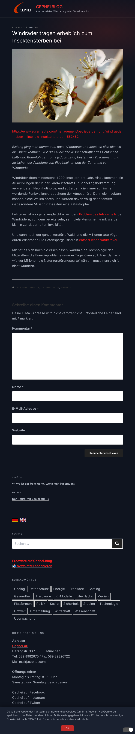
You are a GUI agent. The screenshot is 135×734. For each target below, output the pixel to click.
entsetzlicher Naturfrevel (98, 240)
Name (18, 387)
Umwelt (66, 287)
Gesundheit (23, 596)
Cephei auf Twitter (26, 703)
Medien (103, 596)
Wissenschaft (85, 611)
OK (67, 728)
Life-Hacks (85, 596)
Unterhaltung (40, 611)
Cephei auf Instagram (28, 697)
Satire (54, 604)
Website (18, 430)
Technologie (50, 287)
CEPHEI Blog (49, 6)
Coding (19, 589)
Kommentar (22, 328)
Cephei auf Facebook (28, 692)
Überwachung (24, 618)
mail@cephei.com (32, 662)
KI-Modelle (64, 596)
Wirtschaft (62, 611)
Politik (35, 287)
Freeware (77, 589)
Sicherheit (71, 604)
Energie (22, 287)
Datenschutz (39, 589)
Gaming (94, 589)
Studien (89, 604)
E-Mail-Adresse (25, 408)
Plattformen (23, 604)
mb (36, 27)
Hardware (43, 596)
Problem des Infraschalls (98, 214)
